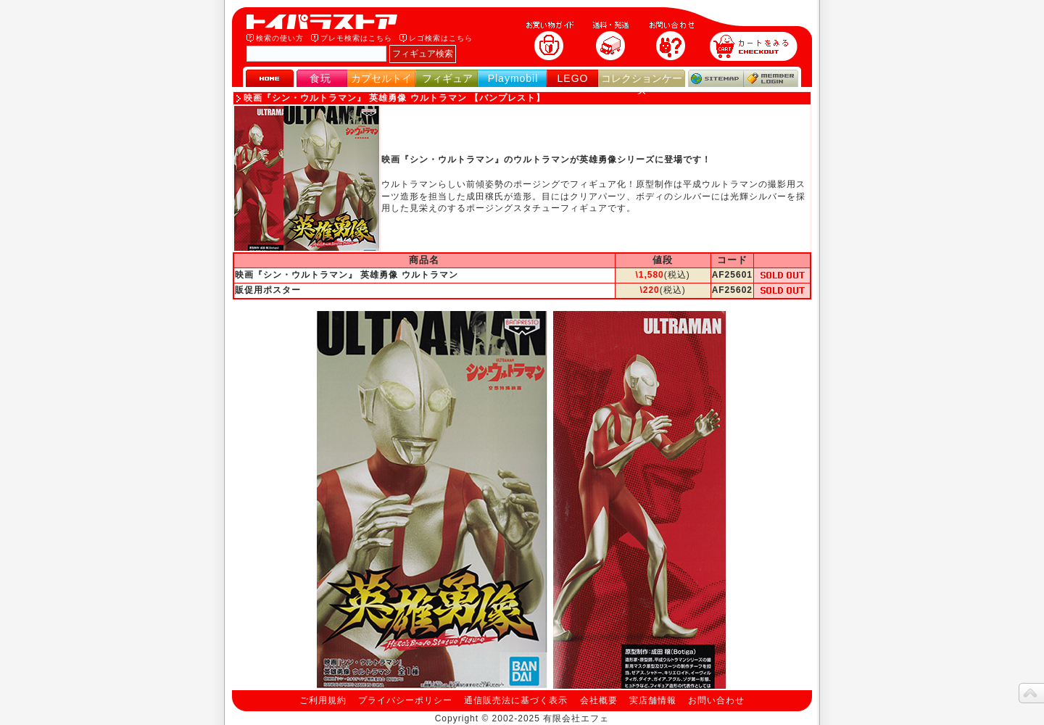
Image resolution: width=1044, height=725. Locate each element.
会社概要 (599, 700)
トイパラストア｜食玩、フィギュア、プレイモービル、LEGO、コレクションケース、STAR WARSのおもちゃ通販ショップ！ (326, 21)
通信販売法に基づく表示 (516, 700)
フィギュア (447, 78)
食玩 (320, 78)
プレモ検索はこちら (356, 38)
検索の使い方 (280, 38)
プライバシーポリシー (405, 700)
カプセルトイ (381, 78)
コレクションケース (641, 84)
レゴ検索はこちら (441, 38)
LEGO (573, 78)
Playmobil (513, 78)
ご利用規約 (323, 700)
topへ (1031, 693)
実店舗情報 (652, 700)
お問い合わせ (716, 700)
